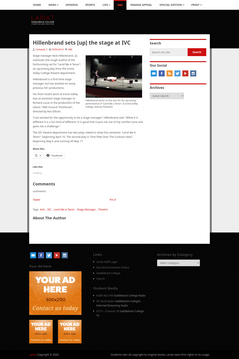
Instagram (193, 73)
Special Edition (171, 5)
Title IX (100, 278)
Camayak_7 (41, 49)
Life (105, 5)
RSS (170, 73)
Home (37, 5)
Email (154, 73)
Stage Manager (86, 209)
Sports (90, 5)
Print (195, 5)
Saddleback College (108, 273)
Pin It (113, 199)
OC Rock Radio (105, 301)
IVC (49, 209)
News (52, 5)
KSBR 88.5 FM (104, 295)
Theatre (103, 209)
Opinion (71, 5)
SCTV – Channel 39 (107, 311)
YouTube (185, 73)
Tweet (36, 199)
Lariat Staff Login (106, 262)
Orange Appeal (141, 5)
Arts (42, 209)
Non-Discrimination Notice (112, 267)
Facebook (162, 73)
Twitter (177, 73)
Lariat (32, 354)
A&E (120, 5)
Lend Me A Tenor (64, 209)
